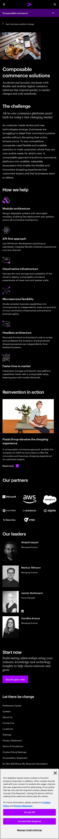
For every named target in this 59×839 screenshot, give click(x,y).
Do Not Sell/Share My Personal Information (25, 763)
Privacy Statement (12, 740)
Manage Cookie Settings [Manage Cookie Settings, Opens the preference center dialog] (29, 830)
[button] (15, 679)
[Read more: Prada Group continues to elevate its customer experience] (11, 466)
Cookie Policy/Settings (14, 752)
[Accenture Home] (29, 4)
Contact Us (8, 722)
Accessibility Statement (15, 757)
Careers (7, 711)
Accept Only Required (29, 821)
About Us (7, 717)
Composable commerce (15, 12)
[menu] (4, 4)
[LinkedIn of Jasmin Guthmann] (22, 611)
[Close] (55, 773)
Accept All (29, 812)
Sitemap (7, 734)
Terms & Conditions (13, 746)
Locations (8, 728)
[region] (29, 804)
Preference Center (12, 705)
